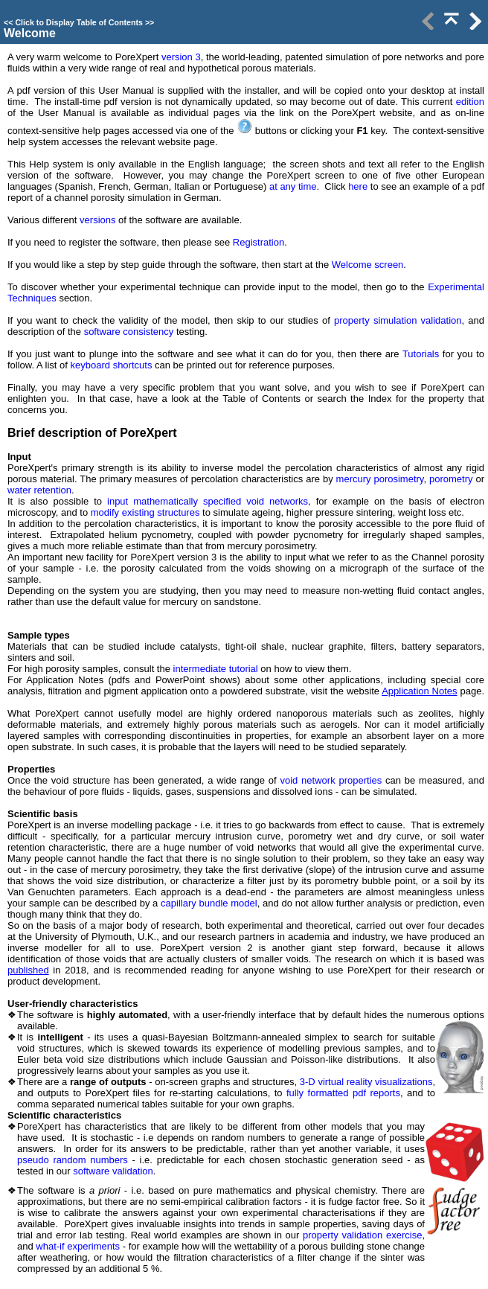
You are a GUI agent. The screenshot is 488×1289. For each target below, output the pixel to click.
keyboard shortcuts (111, 365)
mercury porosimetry (380, 478)
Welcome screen (368, 264)
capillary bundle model (209, 903)
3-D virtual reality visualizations (366, 1081)
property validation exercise (362, 1235)
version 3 (181, 57)
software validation (113, 1171)
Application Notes (419, 691)
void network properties (331, 780)
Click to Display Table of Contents (79, 22)
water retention (39, 490)
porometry (451, 478)
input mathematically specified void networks (207, 501)
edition (470, 101)
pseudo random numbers (72, 1159)
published (28, 970)
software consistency (127, 331)
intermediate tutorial (215, 668)
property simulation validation (398, 320)
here (357, 186)
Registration (258, 242)
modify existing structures (145, 512)
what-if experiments (78, 1246)
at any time (293, 186)
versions (97, 220)
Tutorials (420, 353)
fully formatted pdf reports (343, 1092)
